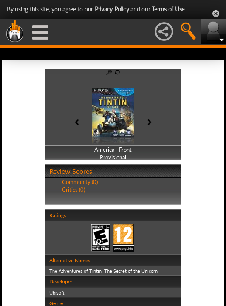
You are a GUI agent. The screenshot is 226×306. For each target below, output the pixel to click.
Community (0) (80, 181)
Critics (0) (73, 189)
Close (215, 13)
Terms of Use (168, 9)
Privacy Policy (112, 9)
